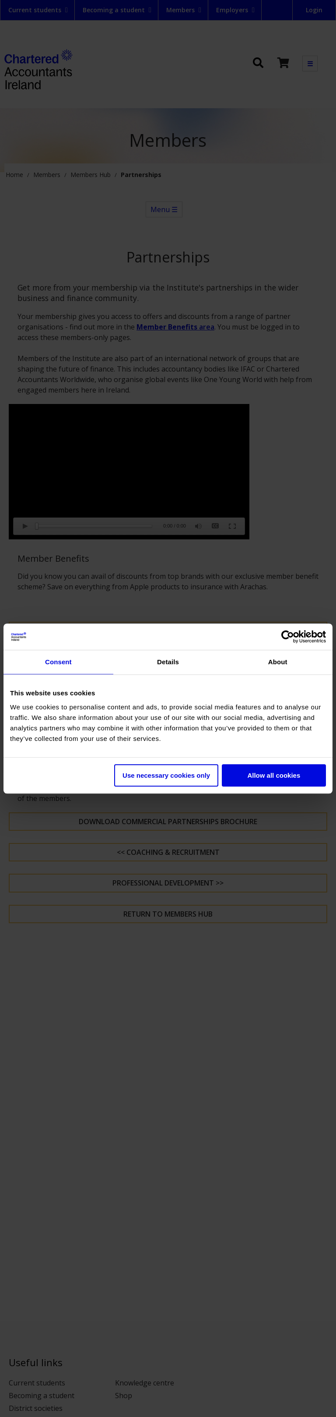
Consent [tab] (58, 662)
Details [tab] (168, 662)
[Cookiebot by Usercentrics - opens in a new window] (287, 636)
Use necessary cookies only (166, 775)
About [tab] (277, 662)
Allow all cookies (273, 775)
